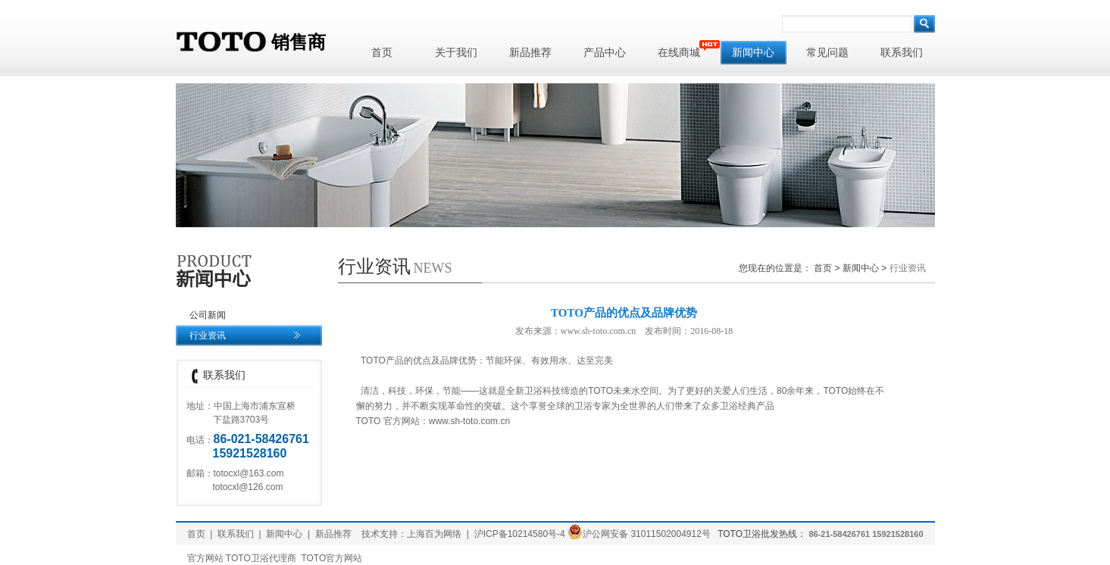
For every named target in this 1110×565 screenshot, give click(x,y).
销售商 (251, 42)
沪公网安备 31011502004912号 (639, 534)
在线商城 (685, 49)
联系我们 (901, 52)
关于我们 (456, 52)
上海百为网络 (434, 534)
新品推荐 (530, 52)
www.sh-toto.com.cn (469, 421)
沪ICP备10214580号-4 (519, 534)
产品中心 (604, 52)
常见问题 (827, 52)
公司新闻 (207, 315)
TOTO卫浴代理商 (261, 558)
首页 (381, 52)
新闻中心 (753, 52)
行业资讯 (207, 335)
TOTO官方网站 (331, 558)
